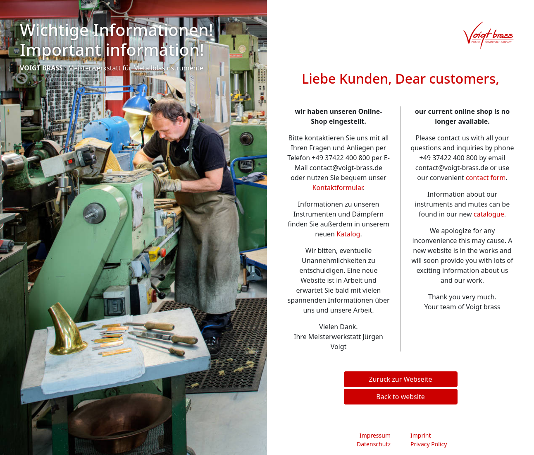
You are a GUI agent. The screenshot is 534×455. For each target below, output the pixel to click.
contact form (485, 177)
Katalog (348, 233)
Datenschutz (374, 444)
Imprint (420, 435)
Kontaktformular (337, 187)
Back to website (400, 396)
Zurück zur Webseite (400, 379)
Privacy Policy (428, 444)
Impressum (375, 435)
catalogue (489, 214)
